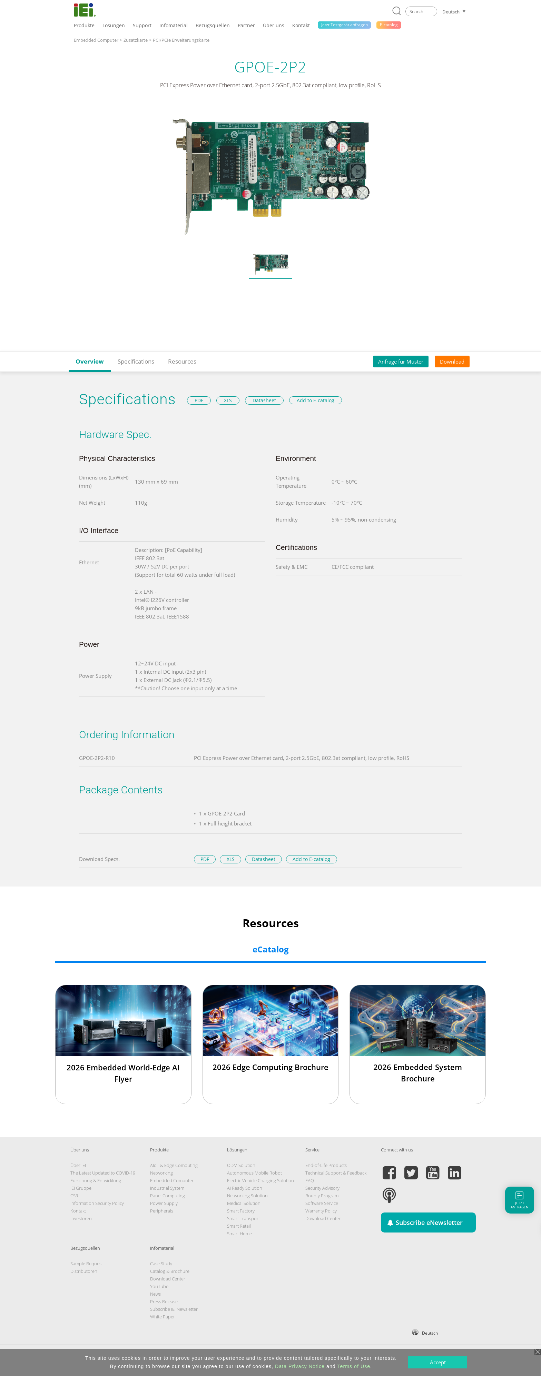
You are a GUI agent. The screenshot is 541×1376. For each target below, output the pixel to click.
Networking (161, 1173)
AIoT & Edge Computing (174, 1165)
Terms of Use (353, 1366)
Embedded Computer (96, 40)
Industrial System (167, 1188)
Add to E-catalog (315, 400)
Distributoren (83, 1271)
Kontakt (78, 1211)
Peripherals (161, 1211)
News (155, 1294)
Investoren (81, 1218)
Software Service (321, 1203)
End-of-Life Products (326, 1165)
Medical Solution (243, 1203)
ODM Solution (241, 1165)
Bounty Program (321, 1195)
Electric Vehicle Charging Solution (260, 1180)
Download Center (323, 1218)
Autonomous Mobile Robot (254, 1173)
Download (452, 361)
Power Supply (164, 1203)
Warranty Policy (321, 1211)
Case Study (161, 1263)
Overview (90, 361)
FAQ (309, 1180)
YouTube (159, 1286)
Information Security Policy (97, 1203)
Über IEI (78, 1165)
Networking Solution (247, 1195)
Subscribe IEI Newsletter (174, 1309)
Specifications (136, 361)
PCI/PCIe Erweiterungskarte (181, 40)
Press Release (164, 1301)
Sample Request (86, 1263)
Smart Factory (241, 1211)
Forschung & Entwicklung (95, 1180)
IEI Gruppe (80, 1188)
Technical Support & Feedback (335, 1173)
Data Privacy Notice (300, 1366)
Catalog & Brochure (169, 1271)
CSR (74, 1195)
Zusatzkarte (136, 40)
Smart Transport (243, 1218)
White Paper (162, 1317)
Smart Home (239, 1233)
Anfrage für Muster (400, 361)
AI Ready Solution (244, 1188)
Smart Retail (239, 1226)
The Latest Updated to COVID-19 (102, 1173)
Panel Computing (167, 1195)
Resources (182, 361)
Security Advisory (322, 1188)
